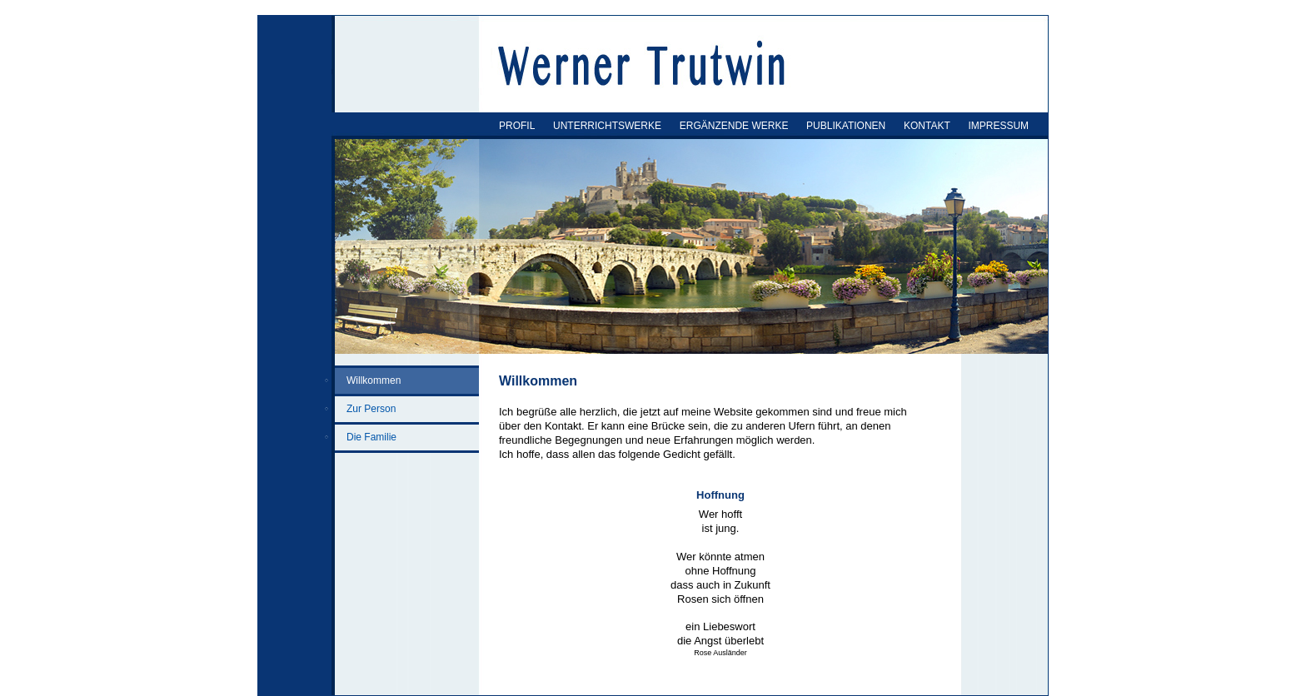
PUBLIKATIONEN (845, 126)
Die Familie (371, 437)
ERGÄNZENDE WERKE (734, 126)
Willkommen (373, 380)
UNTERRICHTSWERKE (607, 126)
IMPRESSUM (998, 126)
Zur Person (371, 409)
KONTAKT (927, 126)
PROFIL (517, 126)
